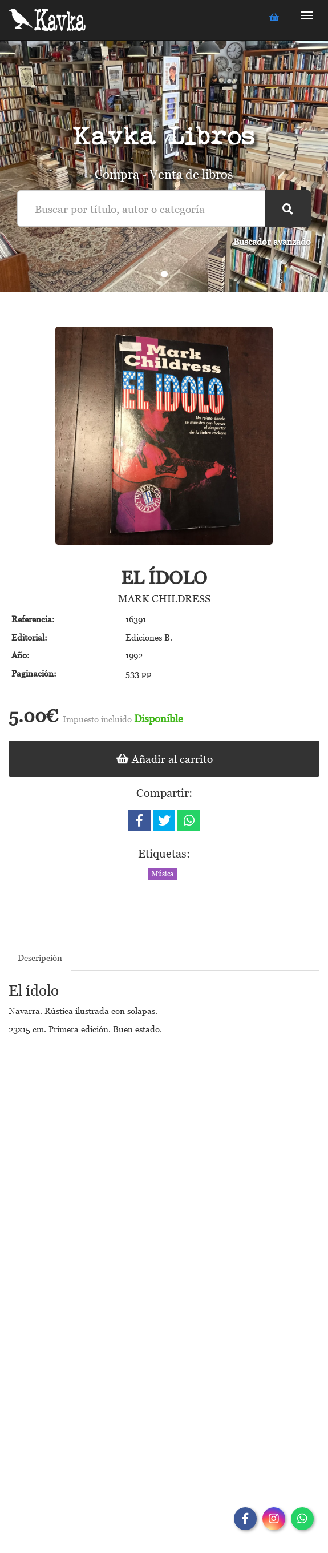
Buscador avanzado (272, 241)
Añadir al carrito (164, 758)
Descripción (40, 957)
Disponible (158, 719)
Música (162, 874)
